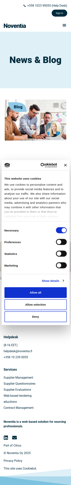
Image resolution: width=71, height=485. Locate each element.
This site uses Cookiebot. (20, 468)
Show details (50, 280)
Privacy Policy (13, 461)
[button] (64, 25)
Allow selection (35, 304)
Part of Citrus (12, 445)
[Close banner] (65, 165)
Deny (35, 316)
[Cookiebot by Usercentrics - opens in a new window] (42, 165)
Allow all (35, 292)
